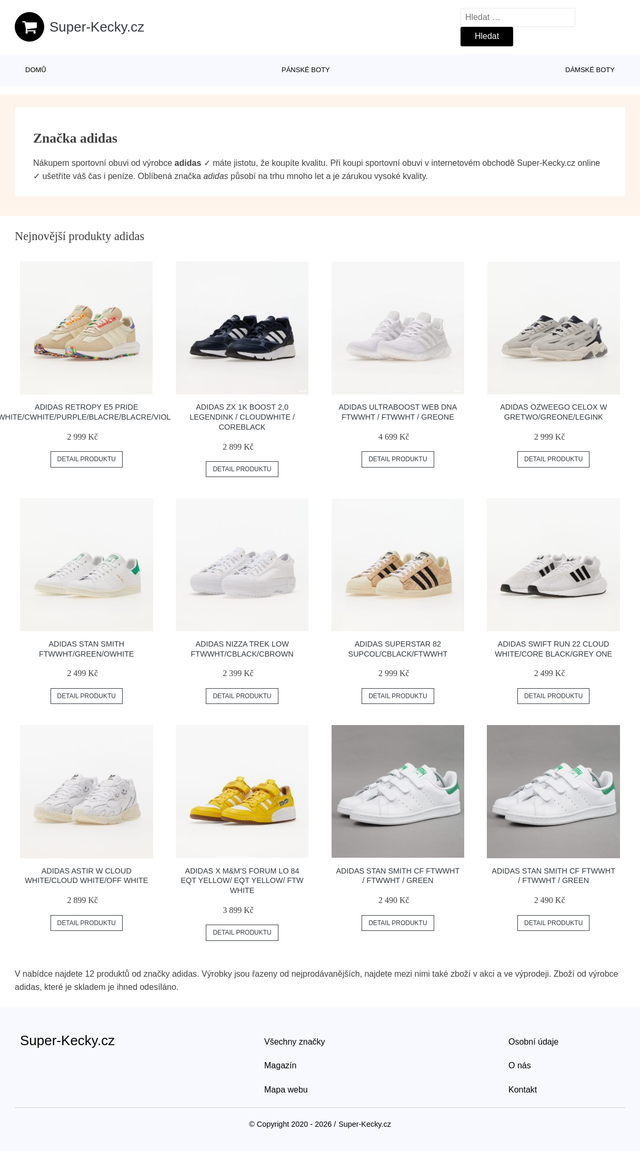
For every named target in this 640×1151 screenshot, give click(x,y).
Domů (35, 70)
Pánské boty (306, 70)
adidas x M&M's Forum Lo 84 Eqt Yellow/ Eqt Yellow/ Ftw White (242, 881)
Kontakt (522, 1089)
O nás (519, 1065)
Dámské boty (590, 70)
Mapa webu (286, 1089)
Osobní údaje (533, 1041)
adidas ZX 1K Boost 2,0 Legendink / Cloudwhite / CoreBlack (242, 417)
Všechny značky (294, 1041)
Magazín (280, 1065)
